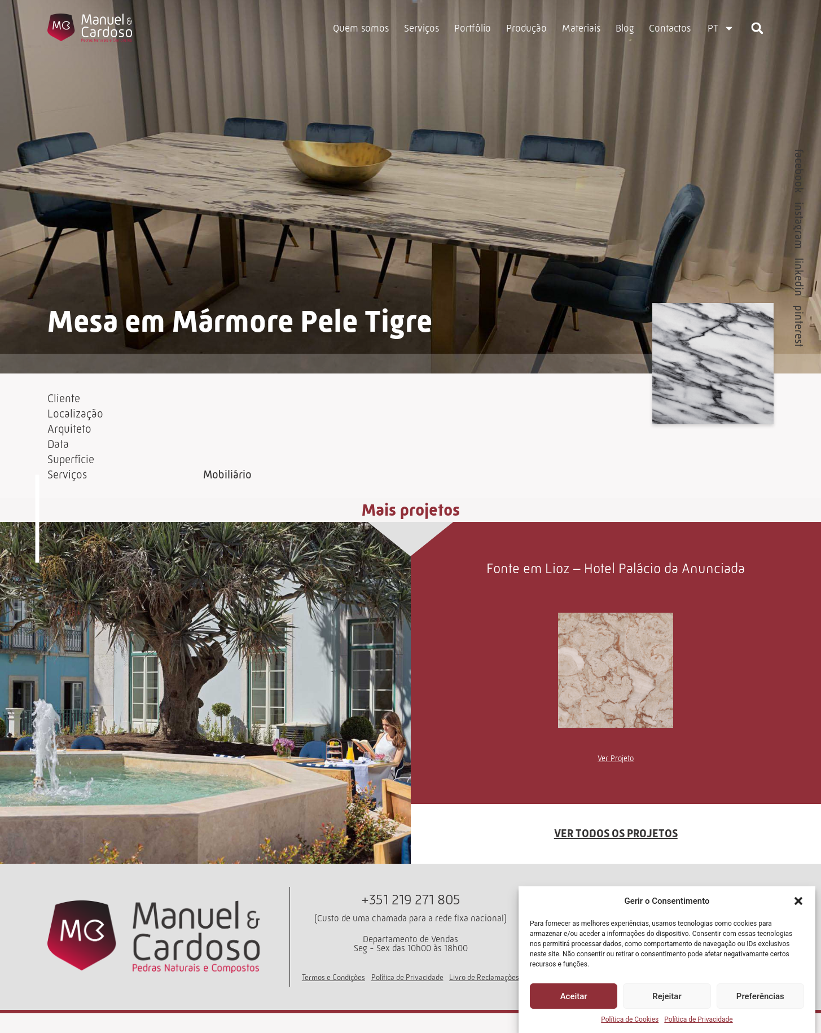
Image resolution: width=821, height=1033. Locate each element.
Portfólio (472, 28)
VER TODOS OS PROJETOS (616, 853)
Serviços (421, 28)
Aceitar (573, 996)
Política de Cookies (629, 1019)
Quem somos (361, 28)
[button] (798, 901)
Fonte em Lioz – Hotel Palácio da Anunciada (615, 588)
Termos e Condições (333, 996)
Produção (526, 28)
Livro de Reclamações (484, 996)
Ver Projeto (616, 778)
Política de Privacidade (698, 1019)
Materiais (581, 28)
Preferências (760, 996)
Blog (625, 28)
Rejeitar (666, 996)
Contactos (670, 28)
